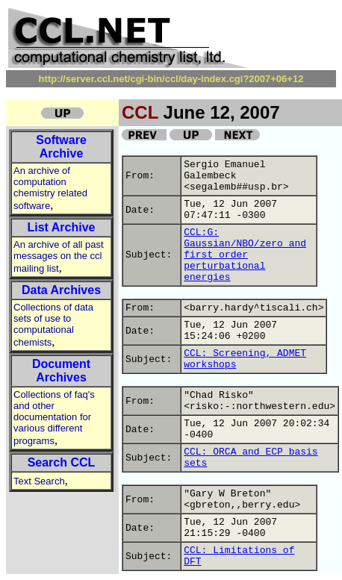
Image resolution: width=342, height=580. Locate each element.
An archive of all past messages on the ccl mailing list (58, 256)
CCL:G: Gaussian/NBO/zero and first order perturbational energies (245, 255)
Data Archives (61, 290)
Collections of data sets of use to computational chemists (53, 325)
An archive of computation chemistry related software (50, 188)
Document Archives (61, 371)
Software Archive (61, 147)
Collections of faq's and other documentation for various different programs (54, 417)
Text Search (39, 481)
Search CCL (62, 462)
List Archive (62, 227)
